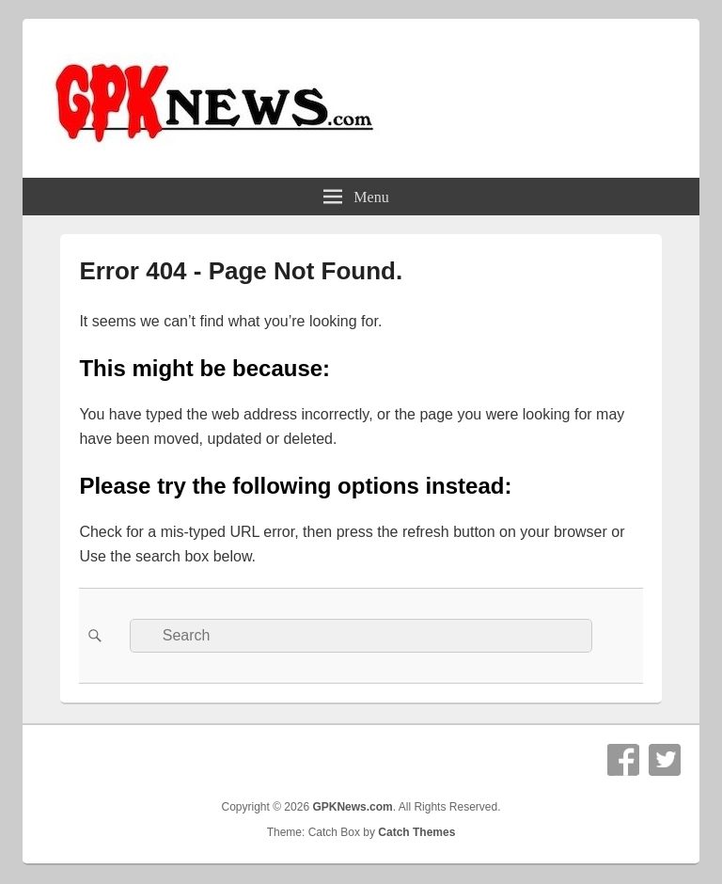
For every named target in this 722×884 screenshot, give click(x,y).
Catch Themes (416, 832)
